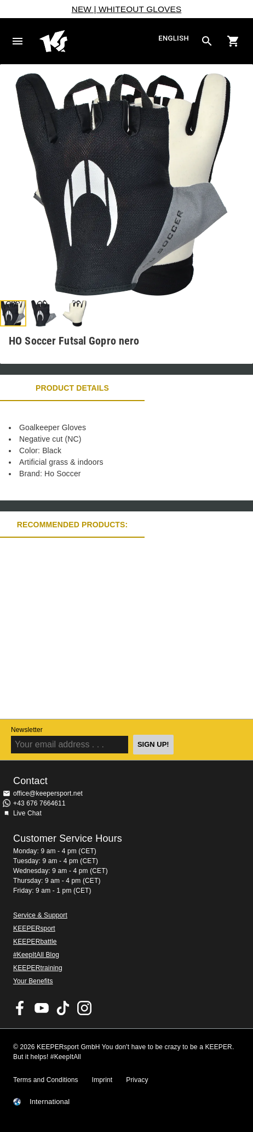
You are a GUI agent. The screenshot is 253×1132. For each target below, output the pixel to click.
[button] (13, 313)
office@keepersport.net (48, 793)
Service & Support (40, 915)
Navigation (17, 41)
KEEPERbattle (35, 941)
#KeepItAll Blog (36, 955)
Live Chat (27, 813)
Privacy (137, 1080)
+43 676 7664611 (39, 803)
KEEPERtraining (37, 968)
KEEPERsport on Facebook (20, 1008)
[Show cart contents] (233, 41)
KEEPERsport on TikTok (63, 1008)
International (50, 1102)
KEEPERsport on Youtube (41, 1008)
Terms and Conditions (45, 1080)
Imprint (102, 1080)
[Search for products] (207, 41)
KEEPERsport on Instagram (84, 1008)
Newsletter (27, 730)
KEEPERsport (34, 928)
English (174, 38)
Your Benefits (33, 981)
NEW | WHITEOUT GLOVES (127, 9)
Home (97, 41)
